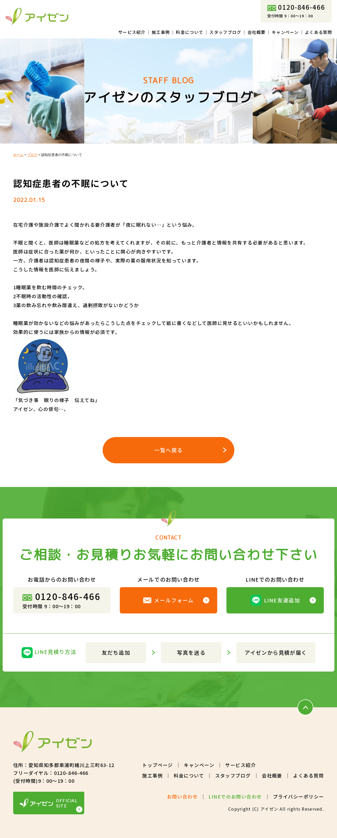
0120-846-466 (296, 7)
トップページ (157, 764)
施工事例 (161, 32)
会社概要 (256, 32)
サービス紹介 (132, 32)
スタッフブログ (225, 32)
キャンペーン (285, 32)
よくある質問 (318, 32)
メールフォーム (168, 600)
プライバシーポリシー (298, 796)
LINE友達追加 (275, 600)
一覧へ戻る (168, 450)
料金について (189, 32)
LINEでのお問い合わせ (235, 796)
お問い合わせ (182, 796)
